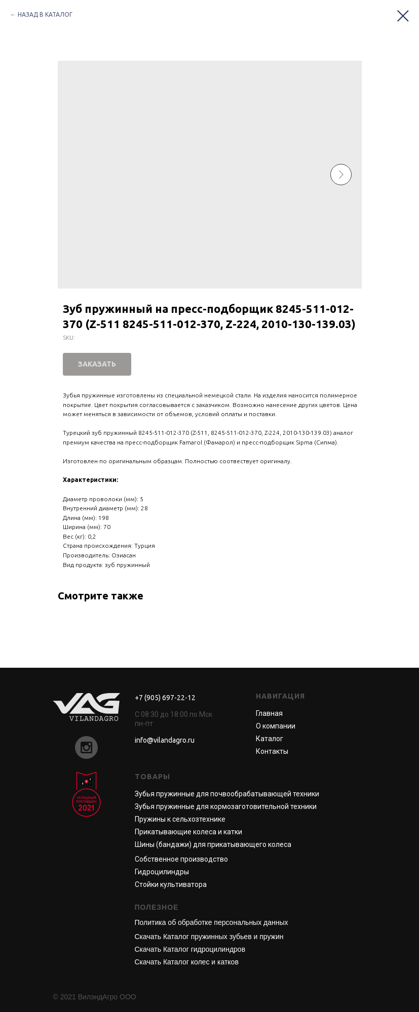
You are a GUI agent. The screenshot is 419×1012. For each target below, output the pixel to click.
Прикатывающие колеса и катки (188, 832)
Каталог (269, 739)
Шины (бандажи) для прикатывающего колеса (213, 844)
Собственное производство (181, 859)
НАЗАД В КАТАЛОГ (45, 14)
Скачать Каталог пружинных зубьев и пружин (209, 937)
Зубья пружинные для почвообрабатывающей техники (227, 794)
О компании (275, 726)
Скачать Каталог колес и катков (187, 962)
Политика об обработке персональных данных (211, 922)
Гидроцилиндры (162, 872)
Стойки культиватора (171, 884)
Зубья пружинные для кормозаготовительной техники (226, 806)
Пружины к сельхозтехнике (180, 819)
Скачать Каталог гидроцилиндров (190, 949)
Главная (269, 713)
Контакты (272, 751)
